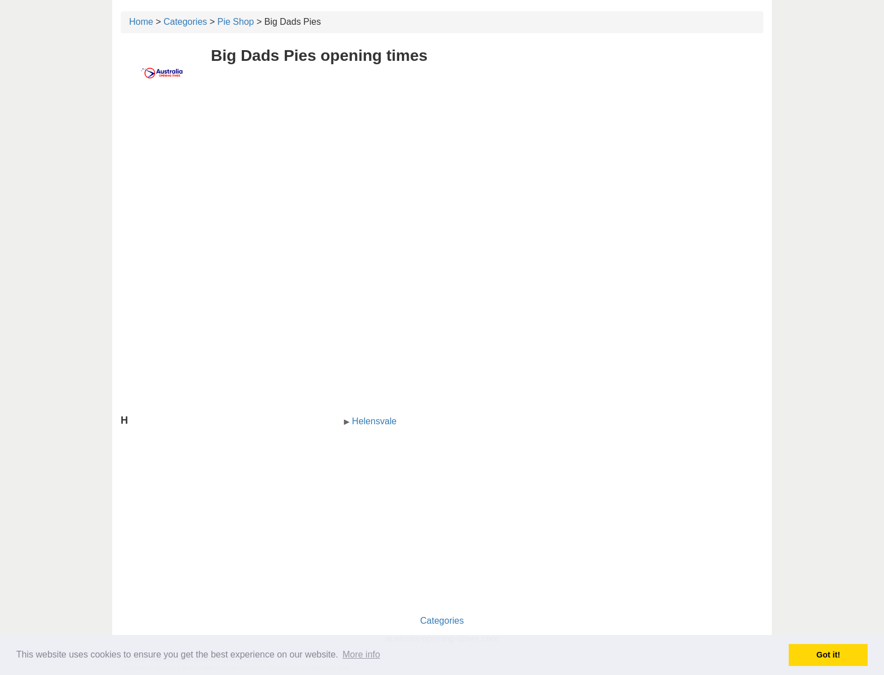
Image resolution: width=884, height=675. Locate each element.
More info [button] (361, 654)
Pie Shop (236, 21)
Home (141, 21)
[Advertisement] (442, 178)
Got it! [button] (828, 654)
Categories (185, 21)
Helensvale (374, 421)
